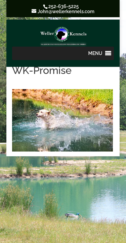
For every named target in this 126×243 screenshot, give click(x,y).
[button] (95, 53)
